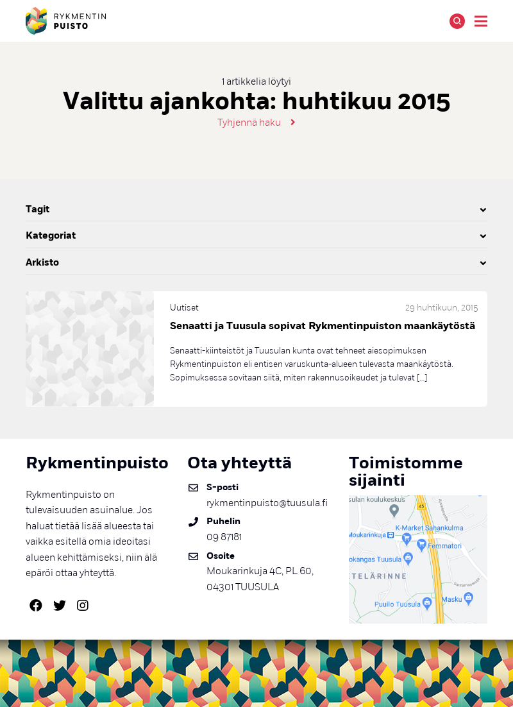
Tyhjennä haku (249, 122)
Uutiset (184, 307)
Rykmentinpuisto (66, 21)
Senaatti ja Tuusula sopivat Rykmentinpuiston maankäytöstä (322, 325)
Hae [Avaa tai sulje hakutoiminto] (457, 21)
